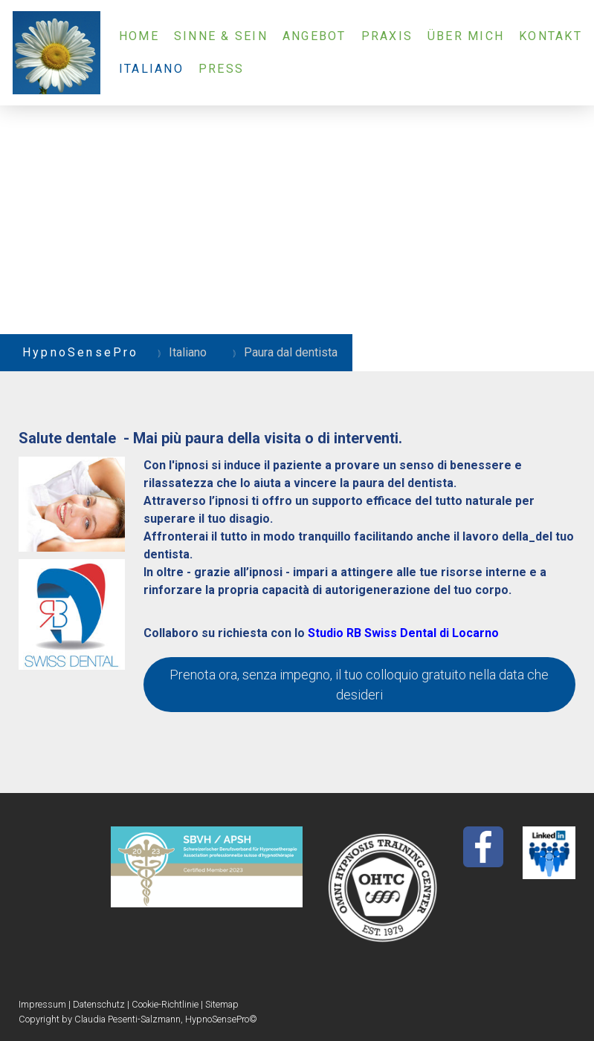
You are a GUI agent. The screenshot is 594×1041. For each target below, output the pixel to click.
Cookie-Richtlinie (165, 1004)
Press (221, 69)
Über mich (465, 36)
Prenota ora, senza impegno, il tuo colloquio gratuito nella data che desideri (359, 684)
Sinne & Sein (221, 36)
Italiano (151, 69)
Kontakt (550, 36)
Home (139, 36)
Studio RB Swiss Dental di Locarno (403, 633)
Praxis (387, 36)
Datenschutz (99, 1004)
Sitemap (222, 1004)
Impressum (42, 1004)
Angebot (314, 36)
